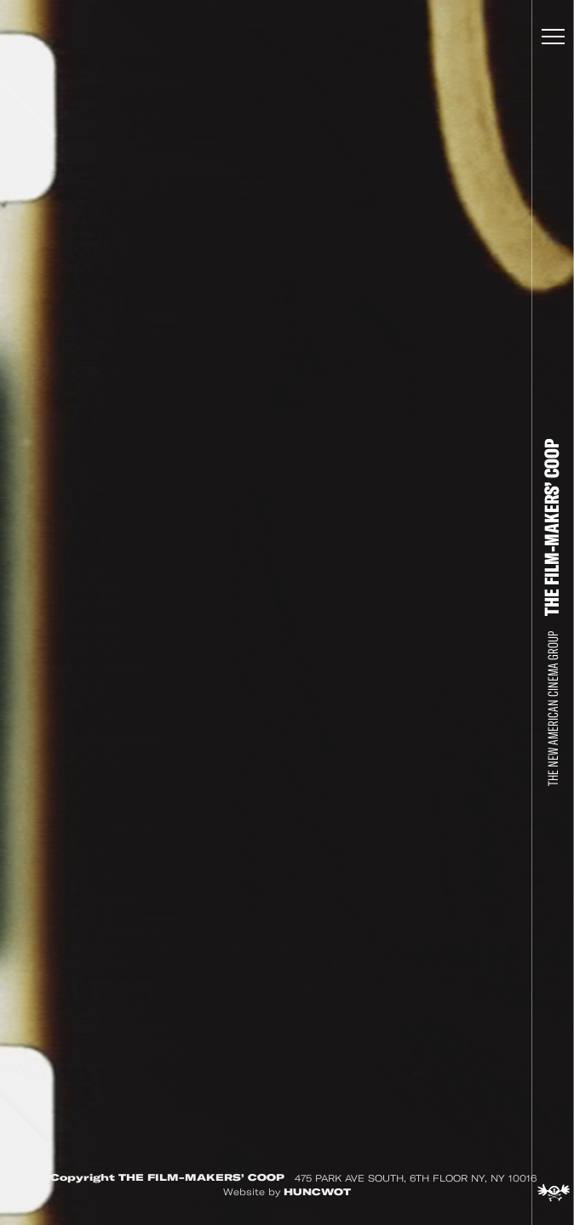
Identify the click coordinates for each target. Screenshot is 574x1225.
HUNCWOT (317, 1192)
